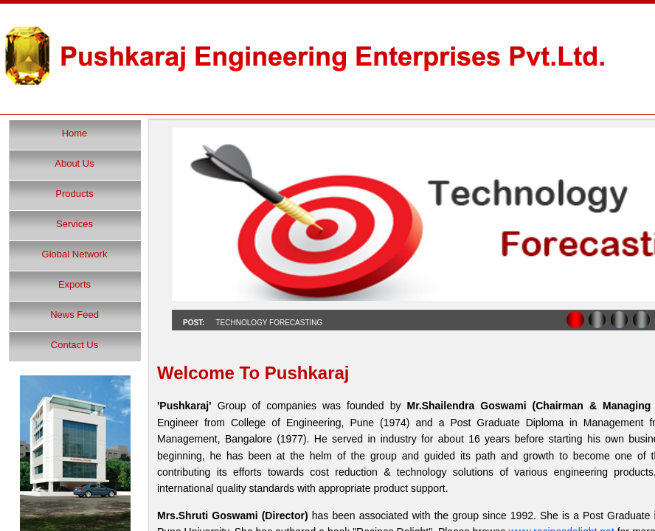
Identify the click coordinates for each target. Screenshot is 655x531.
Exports (74, 284)
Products (74, 193)
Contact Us (74, 344)
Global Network (75, 254)
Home (75, 133)
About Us (74, 163)
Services (74, 223)
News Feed (74, 314)
